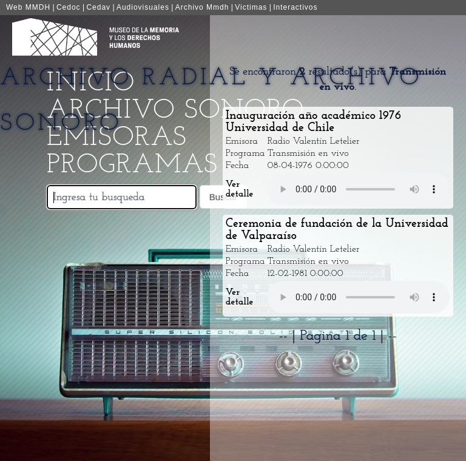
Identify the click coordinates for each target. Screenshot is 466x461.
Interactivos (295, 7)
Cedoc (68, 7)
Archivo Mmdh (202, 7)
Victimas (251, 7)
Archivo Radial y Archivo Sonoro (211, 101)
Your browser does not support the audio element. (358, 189)
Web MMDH (28, 7)
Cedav (98, 7)
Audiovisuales (142, 7)
